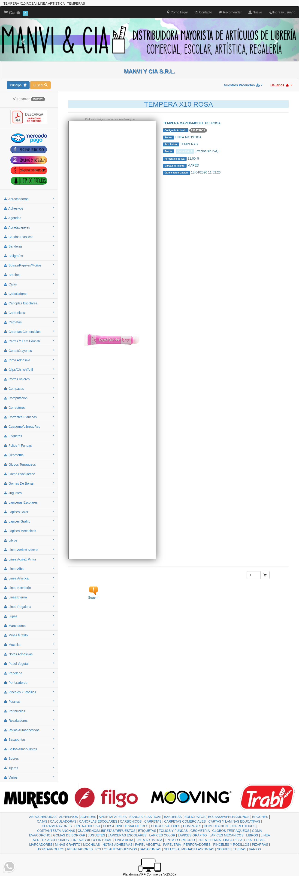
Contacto (203, 12)
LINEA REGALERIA (237, 840)
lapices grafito (28, 521)
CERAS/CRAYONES (57, 826)
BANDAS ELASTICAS (145, 817)
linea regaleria (28, 606)
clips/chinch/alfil (28, 369)
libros (28, 540)
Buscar (40, 85)
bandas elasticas (28, 237)
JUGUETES (96, 835)
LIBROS (252, 835)
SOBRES (223, 849)
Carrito (16, 13)
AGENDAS (88, 817)
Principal (18, 85)
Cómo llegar (177, 12)
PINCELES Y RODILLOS (231, 844)
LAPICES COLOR (162, 835)
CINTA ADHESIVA (87, 826)
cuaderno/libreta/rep (28, 426)
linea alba (28, 568)
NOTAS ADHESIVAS (117, 844)
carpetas (28, 322)
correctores (28, 407)
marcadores (28, 625)
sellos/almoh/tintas (28, 749)
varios (28, 777)
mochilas (28, 644)
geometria (28, 455)
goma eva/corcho (28, 474)
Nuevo (255, 12)
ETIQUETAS (147, 831)
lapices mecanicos (28, 531)
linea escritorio (28, 587)
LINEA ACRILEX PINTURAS (91, 840)
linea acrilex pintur (28, 559)
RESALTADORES (80, 849)
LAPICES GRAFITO (192, 835)
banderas (28, 246)
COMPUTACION (216, 826)
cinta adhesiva (28, 360)
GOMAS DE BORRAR (69, 835)
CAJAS (42, 821)
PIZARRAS (260, 844)
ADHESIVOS (68, 817)
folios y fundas (28, 445)
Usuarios (281, 85)
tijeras (28, 768)
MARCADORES (40, 844)
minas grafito (28, 635)
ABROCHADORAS (43, 817)
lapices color (28, 512)
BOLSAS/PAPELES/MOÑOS (228, 817)
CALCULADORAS (63, 821)
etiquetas (28, 436)
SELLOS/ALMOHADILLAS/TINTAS (189, 849)
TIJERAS (239, 849)
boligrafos (28, 256)
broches (28, 274)
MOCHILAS (91, 844)
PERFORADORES (196, 844)
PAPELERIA (172, 844)
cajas (28, 284)
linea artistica (28, 578)
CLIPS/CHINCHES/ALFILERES (125, 826)
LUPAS (259, 840)
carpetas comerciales (28, 331)
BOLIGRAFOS (194, 817)
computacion (28, 398)
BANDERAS (173, 817)
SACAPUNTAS (150, 849)
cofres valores (28, 379)
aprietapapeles (28, 227)
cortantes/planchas (28, 417)
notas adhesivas (28, 654)
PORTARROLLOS (51, 849)
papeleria (28, 673)
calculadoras (28, 293)
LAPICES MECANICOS (226, 835)
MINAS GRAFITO (67, 844)
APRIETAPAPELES (113, 817)
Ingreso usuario (282, 12)
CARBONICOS (131, 821)
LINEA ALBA (124, 840)
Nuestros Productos (243, 85)
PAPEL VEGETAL (148, 844)
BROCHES (260, 817)
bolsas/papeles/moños (28, 265)
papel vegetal (28, 663)
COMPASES (192, 826)
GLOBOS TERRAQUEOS (230, 831)
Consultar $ (184, 151)
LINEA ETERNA (209, 840)
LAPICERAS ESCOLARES (127, 835)
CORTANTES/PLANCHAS (56, 831)
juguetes (28, 493)
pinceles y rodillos (28, 692)
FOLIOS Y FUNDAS (173, 831)
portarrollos (28, 711)
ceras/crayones (28, 350)
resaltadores (28, 720)
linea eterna (28, 597)
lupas (28, 616)
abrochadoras (28, 199)
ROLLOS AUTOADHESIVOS (116, 849)
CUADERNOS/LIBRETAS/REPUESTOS (107, 831)
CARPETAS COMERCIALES (185, 821)
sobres (28, 758)
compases (28, 388)
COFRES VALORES (165, 826)
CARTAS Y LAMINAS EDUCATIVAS (234, 821)
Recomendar (230, 12)
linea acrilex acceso (28, 550)
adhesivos (28, 208)
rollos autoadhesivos (28, 730)
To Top (291, 868)
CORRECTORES (243, 826)
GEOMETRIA (200, 831)
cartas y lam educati (28, 341)
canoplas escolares (28, 303)
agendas (28, 218)
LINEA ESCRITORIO (180, 840)
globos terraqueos (28, 464)
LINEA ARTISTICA (149, 840)
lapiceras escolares (28, 502)
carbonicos (28, 312)
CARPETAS (152, 821)
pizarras (28, 701)
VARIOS (255, 849)
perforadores (28, 682)
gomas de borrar (28, 483)
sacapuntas (28, 739)
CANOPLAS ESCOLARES (98, 821)
